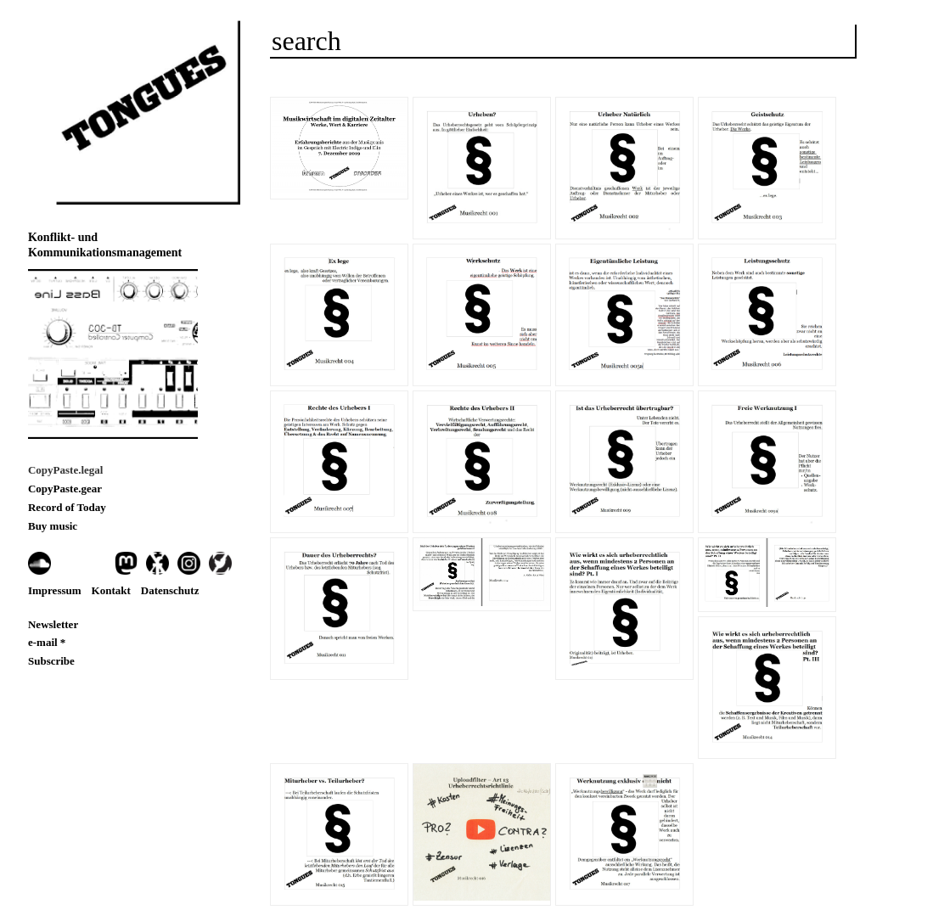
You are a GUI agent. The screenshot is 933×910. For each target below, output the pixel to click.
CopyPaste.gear (65, 488)
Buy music (52, 526)
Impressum (54, 590)
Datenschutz (170, 590)
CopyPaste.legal (65, 469)
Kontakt (111, 590)
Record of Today (67, 507)
